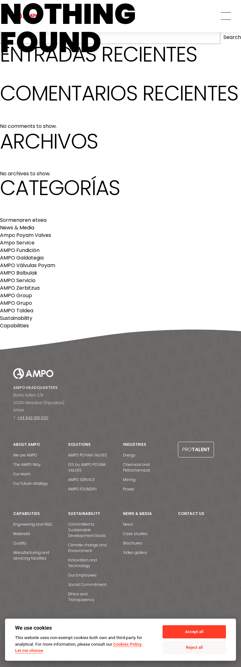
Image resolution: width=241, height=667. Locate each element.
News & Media (17, 227)
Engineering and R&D (32, 524)
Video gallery (135, 552)
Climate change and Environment (87, 547)
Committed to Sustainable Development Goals (87, 530)
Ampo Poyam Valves (25, 235)
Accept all (194, 631)
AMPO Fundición (20, 250)
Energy (129, 455)
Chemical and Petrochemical (136, 467)
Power (128, 489)
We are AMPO (25, 455)
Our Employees (82, 575)
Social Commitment (87, 584)
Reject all (194, 647)
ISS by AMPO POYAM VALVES (86, 467)
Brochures (132, 543)
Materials (21, 533)
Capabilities (14, 325)
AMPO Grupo (16, 303)
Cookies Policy (127, 644)
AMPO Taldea (16, 310)
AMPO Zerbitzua (20, 288)
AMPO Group (16, 295)
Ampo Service (17, 242)
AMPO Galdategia (22, 257)
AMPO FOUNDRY (82, 489)
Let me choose (29, 650)
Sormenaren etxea (23, 220)
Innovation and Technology (82, 562)
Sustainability (16, 318)
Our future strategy (30, 483)
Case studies (135, 533)
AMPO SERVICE (81, 479)
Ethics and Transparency (81, 596)
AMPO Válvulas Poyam (27, 265)
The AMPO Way (27, 464)
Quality (19, 543)
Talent (196, 449)
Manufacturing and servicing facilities (31, 555)
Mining (129, 479)
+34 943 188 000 (32, 417)
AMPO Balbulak (18, 272)
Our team (22, 474)
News (128, 524)
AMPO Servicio (17, 280)
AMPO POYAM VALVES (87, 455)
